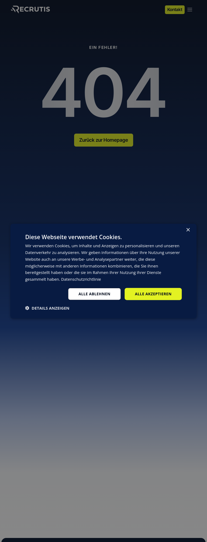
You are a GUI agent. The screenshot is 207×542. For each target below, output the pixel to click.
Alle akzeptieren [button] (153, 293)
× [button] (188, 230)
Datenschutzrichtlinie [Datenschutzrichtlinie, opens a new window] (81, 279)
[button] (47, 307)
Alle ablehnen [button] (94, 293)
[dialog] (103, 271)
